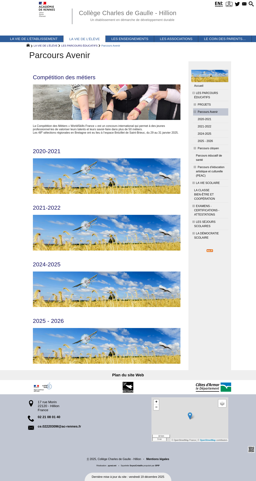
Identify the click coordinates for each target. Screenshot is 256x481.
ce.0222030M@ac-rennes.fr (59, 426)
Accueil (198, 85)
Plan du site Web (128, 375)
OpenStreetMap (208, 440)
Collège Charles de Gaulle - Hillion (127, 15)
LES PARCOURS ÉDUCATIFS (79, 45)
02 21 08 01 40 (49, 417)
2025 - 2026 (48, 321)
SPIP (157, 465)
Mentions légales (157, 459)
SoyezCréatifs (136, 465)
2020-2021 (47, 151)
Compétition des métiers (64, 77)
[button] (251, 4)
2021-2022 (47, 208)
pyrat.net (112, 465)
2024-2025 (47, 264)
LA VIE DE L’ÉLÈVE (45, 45)
